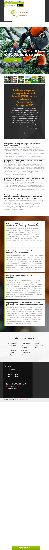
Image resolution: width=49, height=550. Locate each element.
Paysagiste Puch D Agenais (13, 353)
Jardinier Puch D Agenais (14, 344)
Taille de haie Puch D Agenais (26, 345)
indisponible (9, 1)
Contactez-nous (12, 60)
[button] (23, 73)
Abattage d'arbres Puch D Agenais (26, 353)
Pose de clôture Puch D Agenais (39, 345)
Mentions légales (24, 400)
